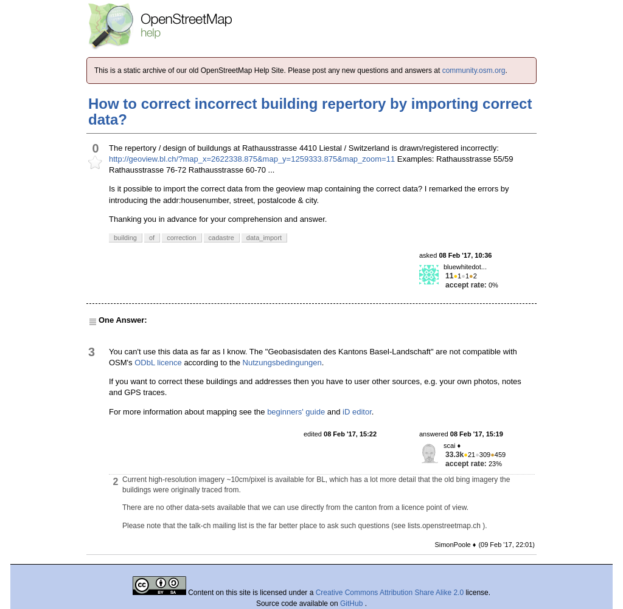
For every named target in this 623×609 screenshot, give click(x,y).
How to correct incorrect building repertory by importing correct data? (310, 111)
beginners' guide (296, 411)
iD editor (357, 411)
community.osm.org (474, 70)
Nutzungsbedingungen (282, 362)
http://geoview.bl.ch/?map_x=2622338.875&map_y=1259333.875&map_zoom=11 (252, 158)
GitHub (352, 603)
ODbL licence (158, 362)
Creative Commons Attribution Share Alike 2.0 (390, 592)
